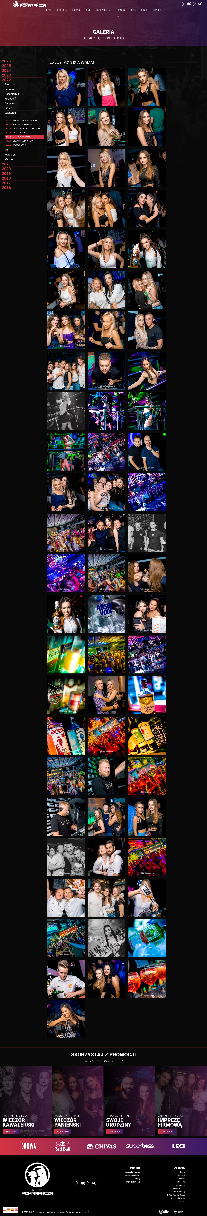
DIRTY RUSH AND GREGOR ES (23, 128)
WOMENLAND (16, 145)
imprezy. (62, 9)
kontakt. (157, 9)
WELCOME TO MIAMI (19, 124)
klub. (88, 9)
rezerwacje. (103, 9)
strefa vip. (121, 13)
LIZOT (12, 116)
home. (48, 9)
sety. (133, 9)
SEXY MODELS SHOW (19, 141)
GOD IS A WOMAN (18, 137)
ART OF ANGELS (17, 132)
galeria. (76, 9)
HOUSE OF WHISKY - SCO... (22, 120)
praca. (144, 9)
